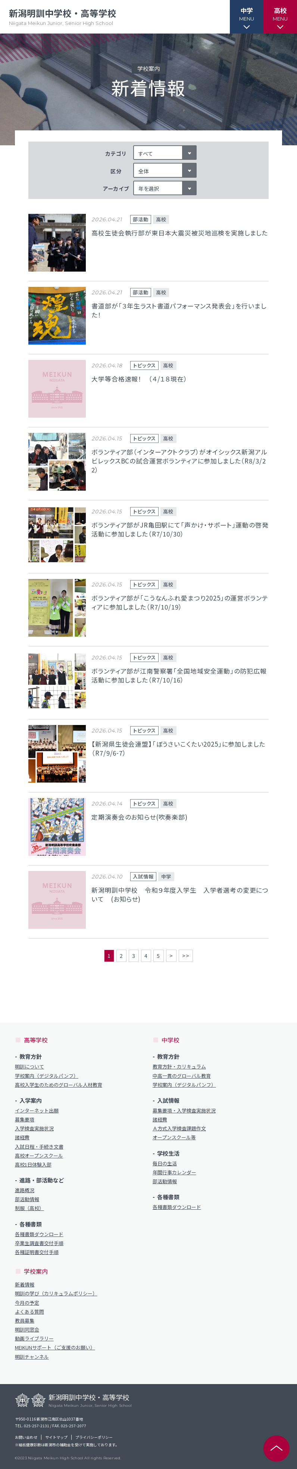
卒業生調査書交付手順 (39, 1243)
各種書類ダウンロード (39, 1234)
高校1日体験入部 (33, 1164)
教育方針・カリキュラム (179, 1066)
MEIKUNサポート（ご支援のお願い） (55, 1347)
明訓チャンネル (32, 1357)
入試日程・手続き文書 (39, 1146)
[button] (246, 17)
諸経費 (22, 1137)
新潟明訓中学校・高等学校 (62, 17)
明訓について (29, 1066)
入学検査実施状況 (34, 1128)
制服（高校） (29, 1208)
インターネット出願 (37, 1110)
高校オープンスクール (39, 1155)
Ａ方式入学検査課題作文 (179, 1128)
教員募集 (24, 1320)
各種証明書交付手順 (37, 1252)
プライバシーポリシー (94, 1437)
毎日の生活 (165, 1163)
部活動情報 (27, 1199)
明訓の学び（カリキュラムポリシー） (56, 1293)
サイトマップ (56, 1437)
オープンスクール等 (174, 1137)
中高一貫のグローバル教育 (182, 1076)
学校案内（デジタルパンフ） (46, 1076)
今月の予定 (27, 1302)
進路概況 (24, 1190)
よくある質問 (29, 1311)
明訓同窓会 (27, 1329)
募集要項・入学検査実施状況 (184, 1110)
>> (186, 955)
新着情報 (24, 1284)
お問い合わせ (26, 1437)
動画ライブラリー (34, 1338)
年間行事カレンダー (174, 1172)
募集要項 (24, 1119)
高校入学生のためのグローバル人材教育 (58, 1085)
